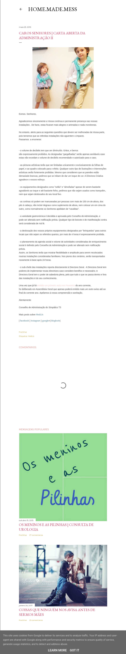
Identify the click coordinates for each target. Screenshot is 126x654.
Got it (74, 650)
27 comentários (36, 535)
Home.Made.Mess (52, 9)
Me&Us (39, 314)
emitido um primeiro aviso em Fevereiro (56, 285)
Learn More (57, 650)
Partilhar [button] (23, 332)
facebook (24, 320)
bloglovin (55, 320)
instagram (35, 320)
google (45, 320)
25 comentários (36, 620)
